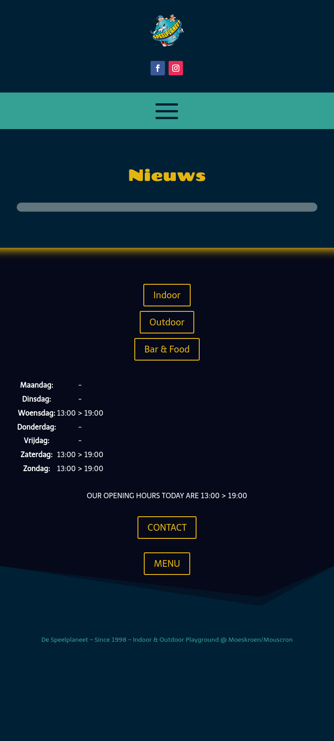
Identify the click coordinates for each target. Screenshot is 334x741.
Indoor (166, 295)
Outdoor (167, 322)
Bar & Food (167, 349)
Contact (167, 527)
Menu (167, 563)
